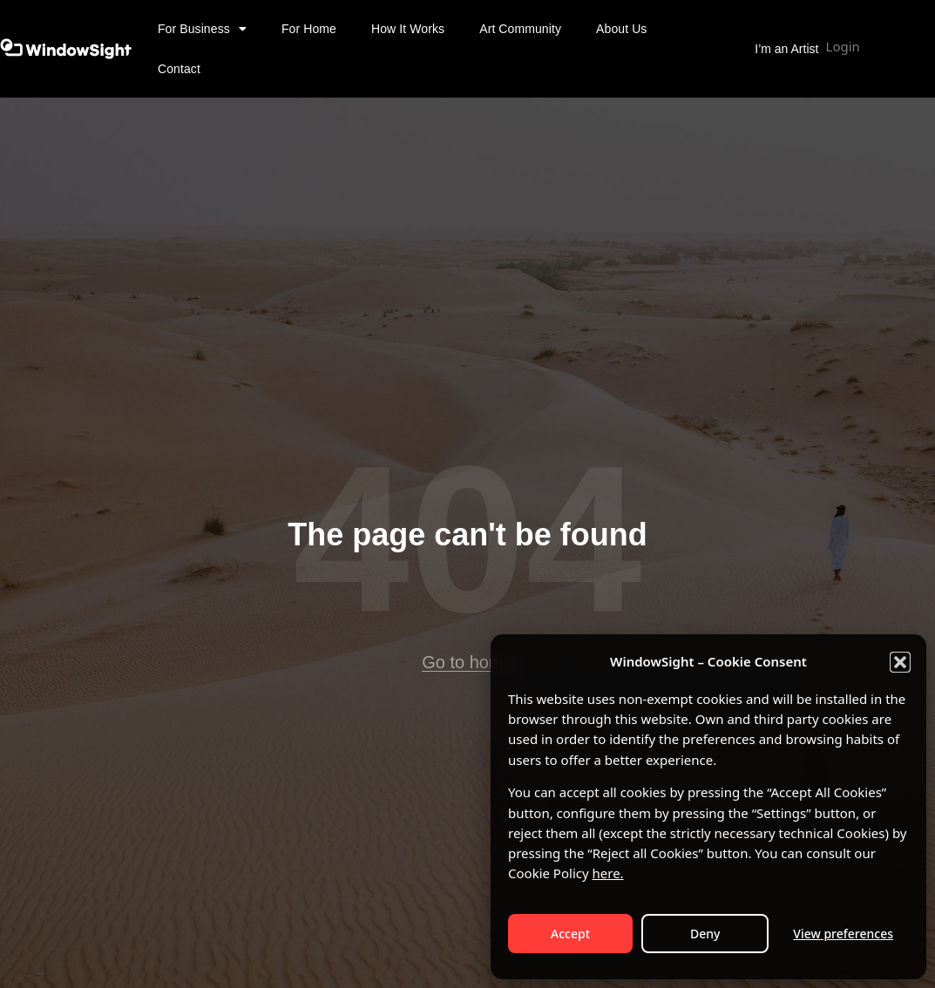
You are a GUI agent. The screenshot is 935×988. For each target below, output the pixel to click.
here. (608, 873)
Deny (705, 933)
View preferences (843, 933)
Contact (179, 69)
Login (843, 46)
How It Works (407, 29)
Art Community (520, 29)
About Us (621, 29)
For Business (202, 29)
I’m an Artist (786, 49)
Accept (570, 933)
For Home (308, 29)
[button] (900, 662)
